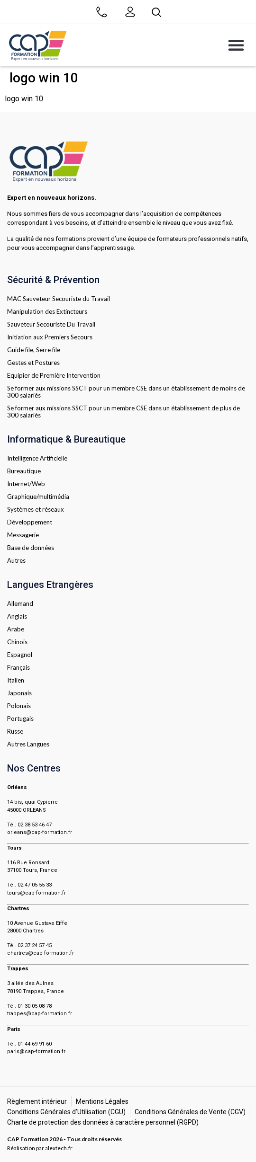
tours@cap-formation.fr (36, 893)
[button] (236, 45)
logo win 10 (24, 98)
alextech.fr (59, 1148)
